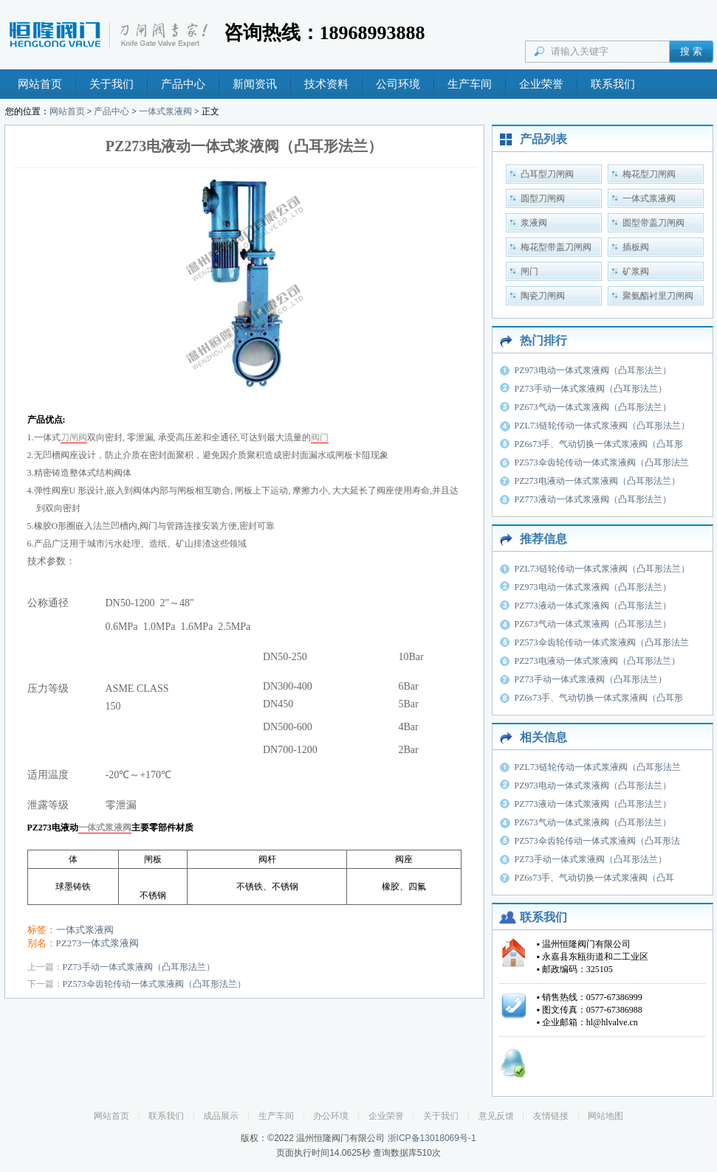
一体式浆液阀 (165, 111)
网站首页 (40, 84)
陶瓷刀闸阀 (543, 296)
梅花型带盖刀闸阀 (556, 247)
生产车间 (469, 84)
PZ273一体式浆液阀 (98, 943)
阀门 (320, 437)
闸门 (529, 271)
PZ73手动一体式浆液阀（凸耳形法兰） (139, 967)
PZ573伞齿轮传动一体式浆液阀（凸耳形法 (597, 841)
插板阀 (635, 247)
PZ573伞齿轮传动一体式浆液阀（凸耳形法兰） (154, 984)
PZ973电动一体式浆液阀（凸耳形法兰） (593, 370)
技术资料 (326, 84)
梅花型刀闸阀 (649, 174)
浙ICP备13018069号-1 (432, 1138)
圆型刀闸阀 (543, 198)
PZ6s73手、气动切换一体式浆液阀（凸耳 (595, 878)
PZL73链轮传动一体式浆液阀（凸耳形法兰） (602, 425)
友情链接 (551, 1116)
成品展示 (221, 1116)
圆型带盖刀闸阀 (653, 223)
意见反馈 (496, 1116)
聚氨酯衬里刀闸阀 (657, 296)
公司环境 (398, 84)
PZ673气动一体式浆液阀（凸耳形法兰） (593, 407)
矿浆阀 (635, 271)
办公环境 (331, 1116)
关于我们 (111, 84)
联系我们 (613, 84)
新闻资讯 (255, 84)
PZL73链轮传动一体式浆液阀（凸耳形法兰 (598, 767)
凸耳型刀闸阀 (547, 174)
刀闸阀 (74, 437)
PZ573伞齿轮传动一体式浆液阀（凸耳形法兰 (602, 462)
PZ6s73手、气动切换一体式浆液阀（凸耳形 (599, 444)
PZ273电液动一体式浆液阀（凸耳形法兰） (597, 481)
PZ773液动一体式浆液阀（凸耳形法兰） (593, 499)
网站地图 (605, 1116)
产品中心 (183, 84)
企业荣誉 (541, 84)
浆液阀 (534, 223)
